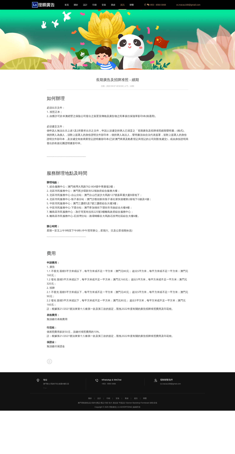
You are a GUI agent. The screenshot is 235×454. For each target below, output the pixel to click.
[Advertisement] (117, 432)
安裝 (104, 5)
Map (45, 388)
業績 (113, 5)
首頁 (67, 5)
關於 (76, 5)
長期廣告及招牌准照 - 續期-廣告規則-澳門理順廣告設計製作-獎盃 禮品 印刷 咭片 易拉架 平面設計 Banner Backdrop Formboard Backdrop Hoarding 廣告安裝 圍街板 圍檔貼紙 (43, 5)
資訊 (122, 5)
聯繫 (132, 5)
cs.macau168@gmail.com (188, 5)
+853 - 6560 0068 (155, 5)
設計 (85, 5)
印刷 (94, 5)
